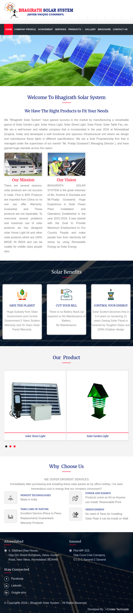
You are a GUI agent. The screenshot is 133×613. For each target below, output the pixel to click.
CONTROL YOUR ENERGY (111, 305)
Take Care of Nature (34, 509)
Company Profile (25, 29)
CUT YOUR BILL (66, 305)
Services (60, 29)
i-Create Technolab (117, 609)
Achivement (45, 29)
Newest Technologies (35, 495)
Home (8, 29)
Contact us (120, 29)
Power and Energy (98, 493)
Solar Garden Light (98, 436)
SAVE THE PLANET (22, 305)
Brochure (104, 29)
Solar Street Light (35, 436)
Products (75, 29)
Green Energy (94, 509)
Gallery (90, 29)
